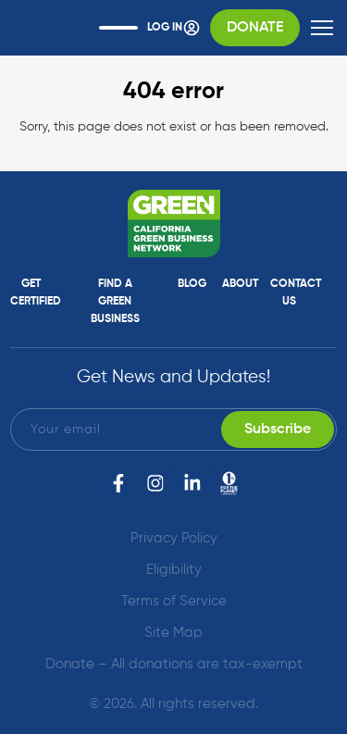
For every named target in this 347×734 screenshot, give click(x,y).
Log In (174, 27)
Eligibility (174, 570)
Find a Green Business (115, 302)
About (240, 284)
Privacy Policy (173, 538)
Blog (192, 284)
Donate (255, 27)
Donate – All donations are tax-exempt (174, 664)
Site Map (173, 633)
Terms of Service (174, 601)
